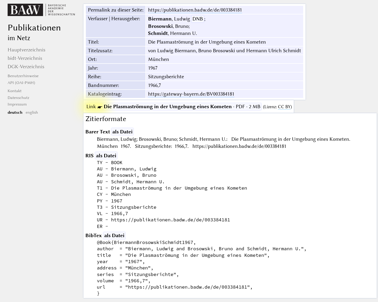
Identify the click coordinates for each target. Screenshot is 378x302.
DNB (197, 19)
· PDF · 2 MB (173, 106)
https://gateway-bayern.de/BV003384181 (191, 94)
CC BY (284, 106)
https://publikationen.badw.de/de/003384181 (195, 10)
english (32, 112)
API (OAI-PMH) (21, 82)
